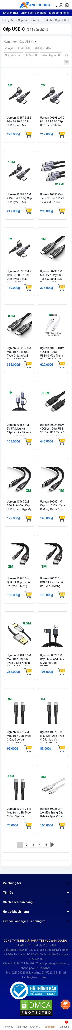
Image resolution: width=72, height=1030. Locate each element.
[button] (4, 5)
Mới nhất (31, 55)
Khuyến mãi (10, 12)
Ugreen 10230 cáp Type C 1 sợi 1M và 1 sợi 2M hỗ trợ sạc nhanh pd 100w (52, 202)
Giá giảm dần (13, 55)
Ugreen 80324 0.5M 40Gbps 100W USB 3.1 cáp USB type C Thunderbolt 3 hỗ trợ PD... (52, 432)
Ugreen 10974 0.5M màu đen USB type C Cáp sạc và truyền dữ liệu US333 (19, 816)
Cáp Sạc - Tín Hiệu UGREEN (35, 20)
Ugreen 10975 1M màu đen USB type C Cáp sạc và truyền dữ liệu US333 (52, 739)
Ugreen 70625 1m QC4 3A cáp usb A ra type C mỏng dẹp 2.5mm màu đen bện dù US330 (52, 586)
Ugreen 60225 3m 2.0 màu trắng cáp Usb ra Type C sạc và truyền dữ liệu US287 (52, 816)
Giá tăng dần (43, 48)
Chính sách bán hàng (33, 12)
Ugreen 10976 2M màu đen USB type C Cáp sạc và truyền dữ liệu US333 (19, 739)
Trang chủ (8, 20)
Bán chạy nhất (51, 55)
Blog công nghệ (59, 12)
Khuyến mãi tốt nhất (17, 48)
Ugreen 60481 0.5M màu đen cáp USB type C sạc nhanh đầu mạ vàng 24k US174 (19, 663)
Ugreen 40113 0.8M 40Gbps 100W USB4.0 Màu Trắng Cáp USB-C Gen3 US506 (52, 356)
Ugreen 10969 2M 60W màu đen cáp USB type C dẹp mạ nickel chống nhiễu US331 (19, 509)
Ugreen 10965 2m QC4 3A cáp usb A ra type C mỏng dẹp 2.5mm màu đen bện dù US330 (18, 586)
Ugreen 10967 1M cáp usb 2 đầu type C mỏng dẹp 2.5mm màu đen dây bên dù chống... (52, 509)
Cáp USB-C (62, 20)
